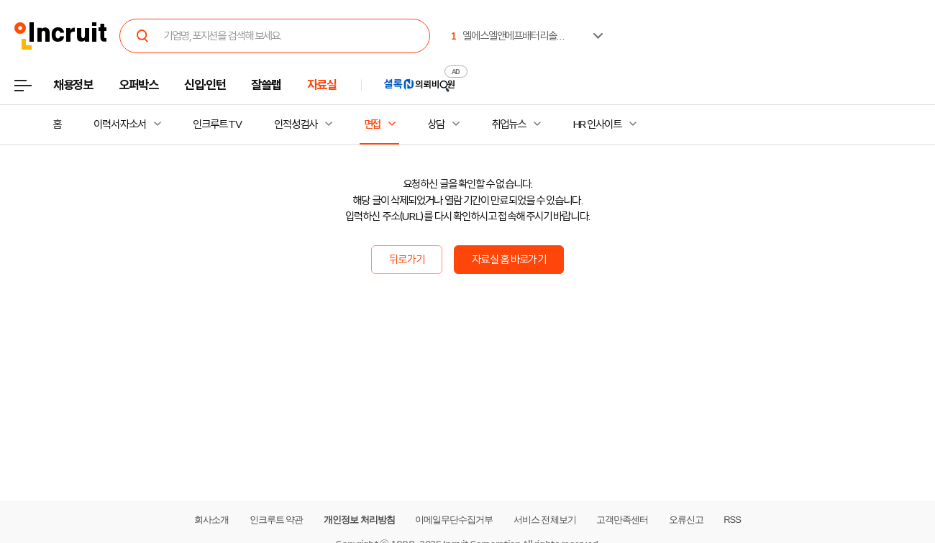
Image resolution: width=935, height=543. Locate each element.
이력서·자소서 (120, 124)
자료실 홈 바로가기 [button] (509, 259)
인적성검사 (295, 124)
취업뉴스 (508, 124)
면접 (372, 124)
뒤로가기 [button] (406, 259)
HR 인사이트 (597, 124)
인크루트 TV (217, 124)
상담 (435, 124)
